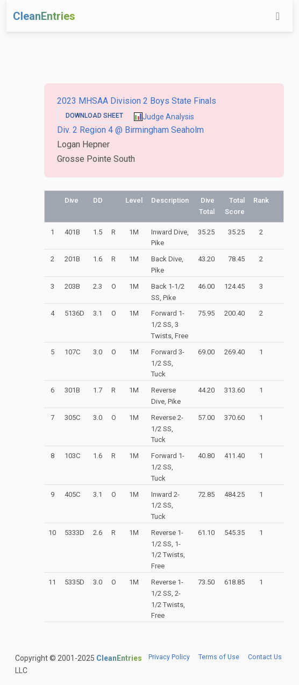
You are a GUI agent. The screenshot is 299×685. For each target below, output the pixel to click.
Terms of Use (218, 657)
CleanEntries (44, 16)
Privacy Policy (169, 657)
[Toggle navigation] (277, 16)
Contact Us (265, 657)
